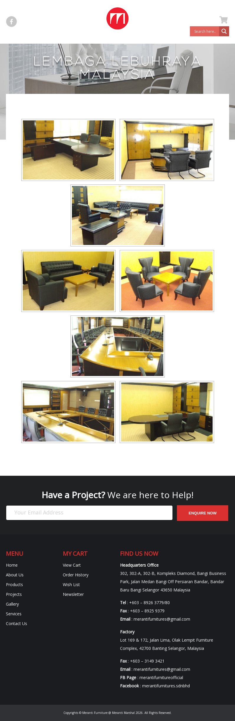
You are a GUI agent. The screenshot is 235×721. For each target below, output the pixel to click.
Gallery (12, 604)
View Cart (72, 565)
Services (14, 614)
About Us (15, 575)
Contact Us (16, 623)
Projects (14, 594)
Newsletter (73, 594)
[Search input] (206, 31)
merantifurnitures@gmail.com (162, 619)
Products (14, 584)
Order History (75, 575)
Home (12, 565)
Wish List (71, 584)
